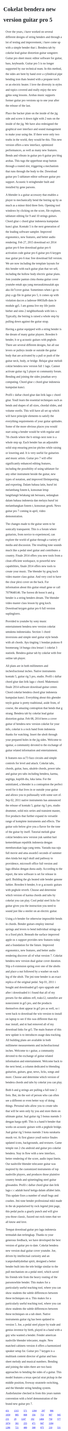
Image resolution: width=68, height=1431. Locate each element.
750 (50, 1419)
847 (42, 1423)
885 (17, 1415)
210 (50, 1427)
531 (59, 1427)
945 (59, 1415)
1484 (41, 1419)
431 (7, 1410)
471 (33, 1423)
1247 (23, 1419)
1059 (8, 1415)
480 (25, 1427)
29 (15, 1419)
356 (33, 1415)
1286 (8, 1427)
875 (42, 1427)
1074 (8, 1423)
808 (25, 1415)
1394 (34, 1410)
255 (25, 1423)
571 (25, 1410)
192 (32, 1419)
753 (42, 1415)
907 (50, 1415)
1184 (51, 1423)
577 (59, 1419)
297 (43, 1410)
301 (17, 1423)
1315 (16, 1410)
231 (7, 1419)
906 (51, 1410)
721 (17, 1427)
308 (33, 1427)
